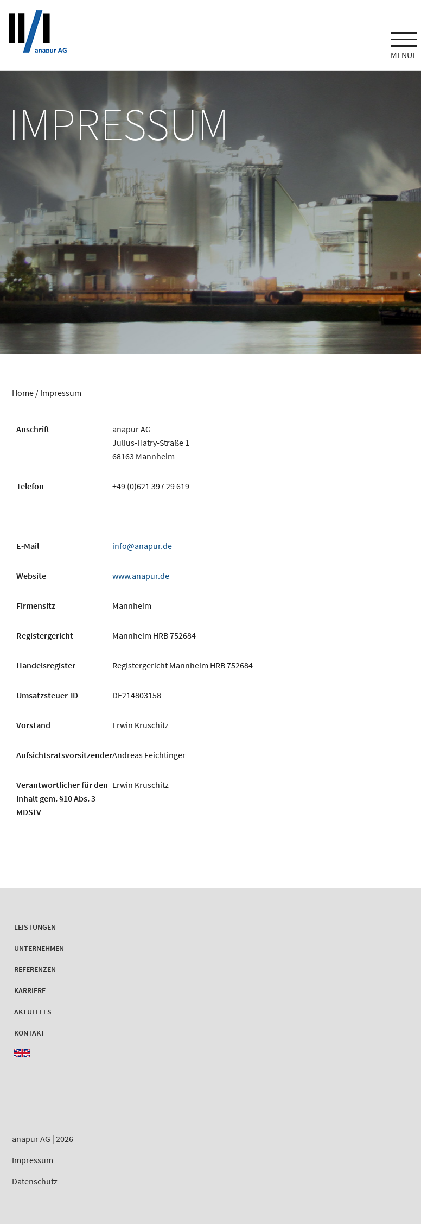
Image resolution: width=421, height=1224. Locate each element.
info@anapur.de (142, 545)
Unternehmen (39, 948)
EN (22, 1053)
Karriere (30, 990)
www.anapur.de (140, 575)
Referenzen (35, 969)
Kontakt (29, 1033)
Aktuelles (33, 1012)
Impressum (32, 1159)
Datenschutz (35, 1181)
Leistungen (35, 927)
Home (23, 392)
